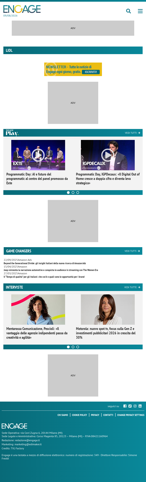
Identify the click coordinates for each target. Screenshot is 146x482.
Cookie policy (79, 415)
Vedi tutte (130, 287)
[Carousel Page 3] (77, 192)
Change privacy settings (130, 415)
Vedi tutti (131, 132)
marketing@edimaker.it (28, 444)
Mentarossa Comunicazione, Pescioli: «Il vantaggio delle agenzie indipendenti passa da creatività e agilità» (36, 333)
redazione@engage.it (27, 440)
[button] (140, 11)
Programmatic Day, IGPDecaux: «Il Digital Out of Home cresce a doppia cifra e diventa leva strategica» (108, 178)
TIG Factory (17, 448)
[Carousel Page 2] (73, 192)
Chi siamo (63, 415)
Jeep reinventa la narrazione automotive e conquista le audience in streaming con (51, 270)
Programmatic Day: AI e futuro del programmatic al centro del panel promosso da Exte (37, 178)
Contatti (108, 415)
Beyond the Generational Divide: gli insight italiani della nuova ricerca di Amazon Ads (45, 263)
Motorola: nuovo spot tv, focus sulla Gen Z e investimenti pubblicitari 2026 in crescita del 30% (105, 333)
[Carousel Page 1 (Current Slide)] (68, 192)
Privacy (95, 415)
